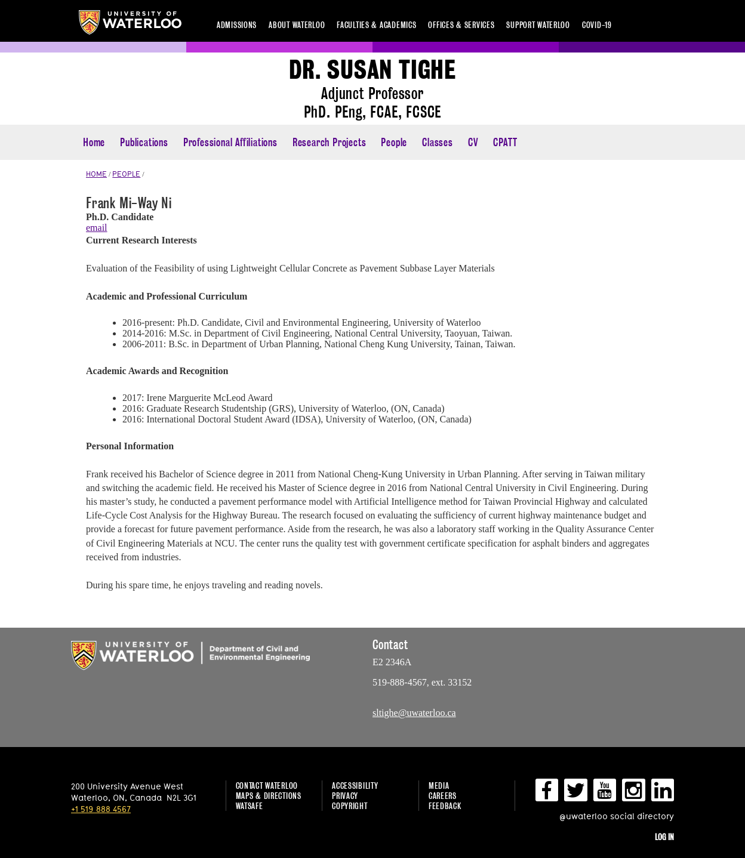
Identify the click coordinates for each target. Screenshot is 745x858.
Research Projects (330, 142)
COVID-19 (597, 25)
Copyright (349, 806)
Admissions (237, 25)
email (96, 228)
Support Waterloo (538, 25)
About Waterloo (297, 25)
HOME (96, 173)
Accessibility (355, 785)
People (394, 142)
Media (439, 785)
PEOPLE (126, 173)
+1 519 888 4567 (101, 808)
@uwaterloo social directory (616, 816)
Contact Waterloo (267, 785)
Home (94, 142)
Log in (664, 837)
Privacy (345, 796)
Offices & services (461, 25)
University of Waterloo (130, 22)
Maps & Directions (268, 796)
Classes (437, 142)
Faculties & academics (376, 25)
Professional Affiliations (230, 142)
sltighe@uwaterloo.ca (414, 713)
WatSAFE (249, 806)
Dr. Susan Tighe (372, 70)
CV (473, 142)
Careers (443, 796)
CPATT (505, 142)
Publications (144, 142)
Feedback (445, 806)
